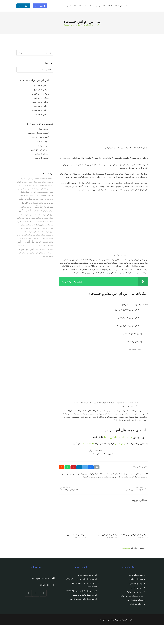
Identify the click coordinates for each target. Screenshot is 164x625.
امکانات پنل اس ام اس (96, 474)
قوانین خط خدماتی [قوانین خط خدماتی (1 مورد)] (44, 249)
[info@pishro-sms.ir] (52, 578)
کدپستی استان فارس (40, 137)
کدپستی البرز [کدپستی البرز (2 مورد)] (34, 253)
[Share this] (91, 467)
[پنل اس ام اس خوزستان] (103, 518)
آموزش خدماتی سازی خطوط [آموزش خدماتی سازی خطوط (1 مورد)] (45, 182)
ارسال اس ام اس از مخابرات (128, 474)
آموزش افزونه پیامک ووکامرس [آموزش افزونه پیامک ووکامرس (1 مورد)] (26, 178)
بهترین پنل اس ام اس (80, 474)
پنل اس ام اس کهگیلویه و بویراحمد (134, 535)
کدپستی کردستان (42, 154)
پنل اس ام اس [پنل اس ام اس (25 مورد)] (30, 248)
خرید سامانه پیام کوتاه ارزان (122, 477)
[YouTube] (28, 593)
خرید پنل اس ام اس (135, 579)
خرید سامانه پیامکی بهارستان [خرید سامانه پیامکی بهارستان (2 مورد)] (34, 218)
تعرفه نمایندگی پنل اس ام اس (131, 596)
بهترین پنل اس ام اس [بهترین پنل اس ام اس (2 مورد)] (46, 199)
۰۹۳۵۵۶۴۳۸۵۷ (88, 444)
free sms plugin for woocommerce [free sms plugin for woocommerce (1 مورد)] (44, 178)
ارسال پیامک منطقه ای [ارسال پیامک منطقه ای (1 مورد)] (43, 192)
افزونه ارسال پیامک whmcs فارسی (83, 599)
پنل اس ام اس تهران (41, 85)
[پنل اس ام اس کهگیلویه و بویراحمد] (134, 518)
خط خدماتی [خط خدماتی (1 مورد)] (50, 245)
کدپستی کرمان (43, 141)
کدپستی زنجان (43, 145)
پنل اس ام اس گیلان (41, 114)
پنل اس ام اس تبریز (41, 98)
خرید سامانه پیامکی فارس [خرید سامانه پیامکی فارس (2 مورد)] (40, 228)
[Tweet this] (85, 467)
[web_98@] (52, 585)
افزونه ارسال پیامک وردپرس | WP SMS (81, 579)
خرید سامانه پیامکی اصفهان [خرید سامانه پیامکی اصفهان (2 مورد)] (37, 215)
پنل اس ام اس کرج (41, 90)
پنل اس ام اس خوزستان (107, 535)
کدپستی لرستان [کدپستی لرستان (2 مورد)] (24, 253)
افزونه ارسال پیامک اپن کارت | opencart (81, 591)
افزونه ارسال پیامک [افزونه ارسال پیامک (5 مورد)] (28, 192)
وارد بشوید (126, 548)
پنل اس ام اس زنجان (40, 102)
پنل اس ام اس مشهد (41, 106)
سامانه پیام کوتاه (136, 604)
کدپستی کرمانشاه (42, 158)
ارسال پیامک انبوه (111, 474)
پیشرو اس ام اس (114, 620)
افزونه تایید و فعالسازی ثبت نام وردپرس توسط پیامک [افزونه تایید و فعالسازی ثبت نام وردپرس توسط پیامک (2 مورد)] (36, 195)
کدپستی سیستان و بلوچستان (38, 133)
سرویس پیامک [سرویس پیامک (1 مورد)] (28, 245)
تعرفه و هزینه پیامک (135, 588)
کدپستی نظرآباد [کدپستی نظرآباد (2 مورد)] (48, 256)
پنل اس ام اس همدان (40, 110)
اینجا (106, 437)
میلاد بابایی (125, 148)
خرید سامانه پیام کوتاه (140, 477)
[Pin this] (73, 467)
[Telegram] (35, 593)
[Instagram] (43, 593)
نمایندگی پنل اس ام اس (134, 592)
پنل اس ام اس (110, 148)
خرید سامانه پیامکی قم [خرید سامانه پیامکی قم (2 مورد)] (25, 231)
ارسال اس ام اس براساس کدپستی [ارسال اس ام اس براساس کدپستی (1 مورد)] (44, 185)
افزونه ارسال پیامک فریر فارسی (84, 595)
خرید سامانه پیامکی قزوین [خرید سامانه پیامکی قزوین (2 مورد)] (41, 231)
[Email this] (96, 467)
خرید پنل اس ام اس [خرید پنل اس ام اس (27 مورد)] (29, 241)
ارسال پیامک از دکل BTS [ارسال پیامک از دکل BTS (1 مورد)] (28, 185)
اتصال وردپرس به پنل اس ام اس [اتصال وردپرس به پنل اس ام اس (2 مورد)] (27, 182)
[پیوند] (145, 5)
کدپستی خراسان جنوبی (40, 150)
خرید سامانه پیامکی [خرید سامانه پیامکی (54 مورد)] (37, 204)
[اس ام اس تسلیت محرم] (72, 518)
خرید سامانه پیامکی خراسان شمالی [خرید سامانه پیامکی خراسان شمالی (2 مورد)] (32, 221)
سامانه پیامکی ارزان (135, 600)
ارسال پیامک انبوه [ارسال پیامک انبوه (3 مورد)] (36, 189)
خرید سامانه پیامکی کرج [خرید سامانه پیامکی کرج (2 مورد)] (28, 235)
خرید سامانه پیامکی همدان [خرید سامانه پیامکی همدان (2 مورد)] (44, 235)
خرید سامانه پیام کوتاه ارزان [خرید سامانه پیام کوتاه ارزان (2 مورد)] (37, 203)
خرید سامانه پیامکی (121, 437)
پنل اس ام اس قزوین (40, 94)
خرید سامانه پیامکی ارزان (88, 477)
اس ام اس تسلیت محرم (76, 535)
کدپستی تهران (43, 129)
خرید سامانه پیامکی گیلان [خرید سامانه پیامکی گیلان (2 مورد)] (31, 238)
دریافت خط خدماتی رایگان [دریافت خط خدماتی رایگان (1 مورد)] (39, 245)
